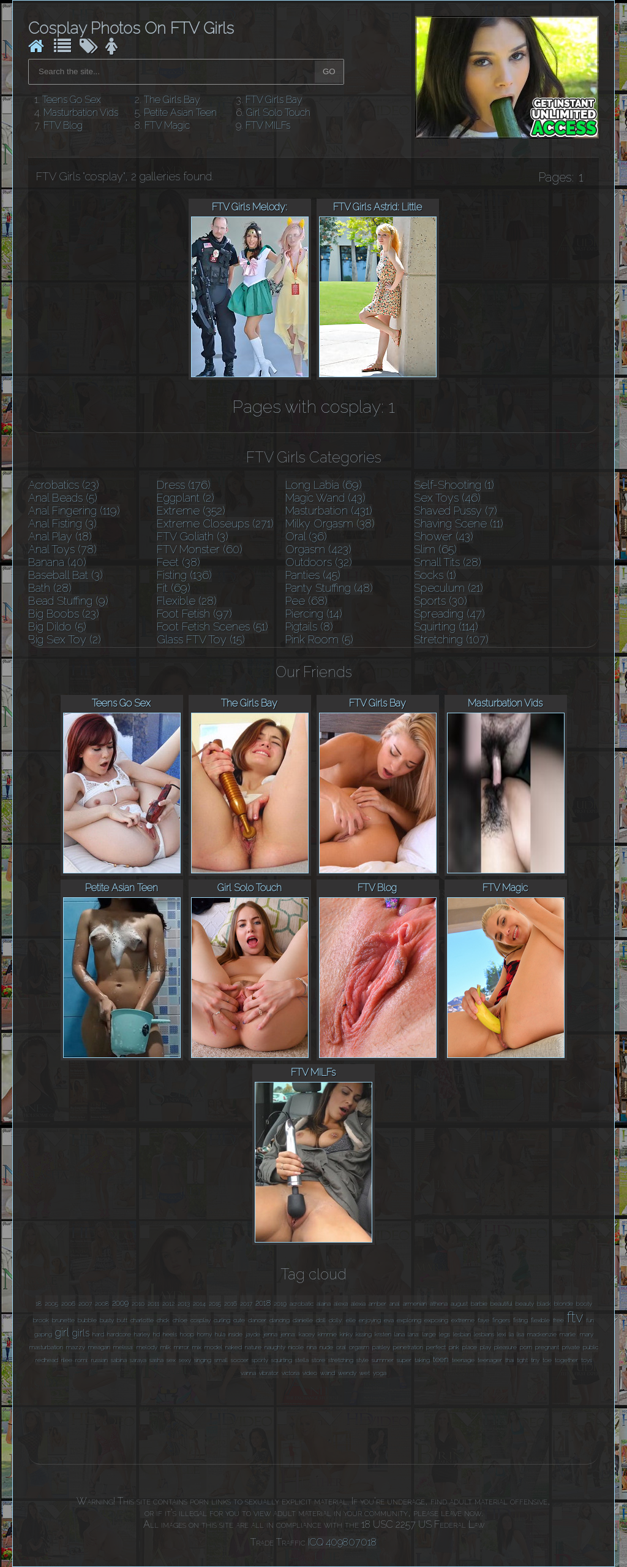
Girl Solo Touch (278, 112)
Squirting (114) (446, 626)
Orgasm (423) (318, 549)
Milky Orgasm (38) (330, 523)
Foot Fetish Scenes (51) (212, 626)
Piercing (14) (313, 613)
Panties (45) (312, 575)
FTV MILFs (268, 125)
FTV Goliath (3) (192, 536)
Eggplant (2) (185, 497)
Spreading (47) (449, 613)
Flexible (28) (187, 600)
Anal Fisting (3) (62, 523)
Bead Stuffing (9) (68, 600)
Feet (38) (178, 562)
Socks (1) (435, 575)
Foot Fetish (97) (194, 613)
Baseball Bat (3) (65, 575)
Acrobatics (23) (63, 484)
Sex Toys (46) (447, 497)
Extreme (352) (191, 510)
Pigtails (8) (309, 626)
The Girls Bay (172, 99)
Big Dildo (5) (57, 626)
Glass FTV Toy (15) (201, 639)
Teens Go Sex (71, 99)
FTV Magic (167, 125)
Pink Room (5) (319, 639)
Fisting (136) (184, 575)
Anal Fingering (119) (74, 510)
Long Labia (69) (323, 484)
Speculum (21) (448, 587)
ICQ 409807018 (342, 1542)
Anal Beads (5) (62, 497)
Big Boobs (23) (63, 613)
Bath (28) (50, 587)
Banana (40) (57, 562)
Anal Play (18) (60, 536)
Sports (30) (440, 600)
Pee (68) (306, 600)
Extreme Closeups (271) (215, 523)
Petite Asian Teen (180, 112)
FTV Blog (63, 125)
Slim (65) (435, 549)
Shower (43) (443, 536)
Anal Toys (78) (62, 549)
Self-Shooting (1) (454, 484)
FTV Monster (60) (199, 549)
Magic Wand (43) (325, 497)
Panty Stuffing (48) (329, 587)
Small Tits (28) (447, 562)
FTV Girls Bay (274, 99)
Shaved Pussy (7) (455, 510)
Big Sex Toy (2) (64, 639)
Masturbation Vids (80, 112)
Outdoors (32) (318, 562)
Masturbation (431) (328, 510)
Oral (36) (306, 536)
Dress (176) (184, 484)
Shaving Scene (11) (458, 523)
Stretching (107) (451, 639)
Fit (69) (173, 587)
